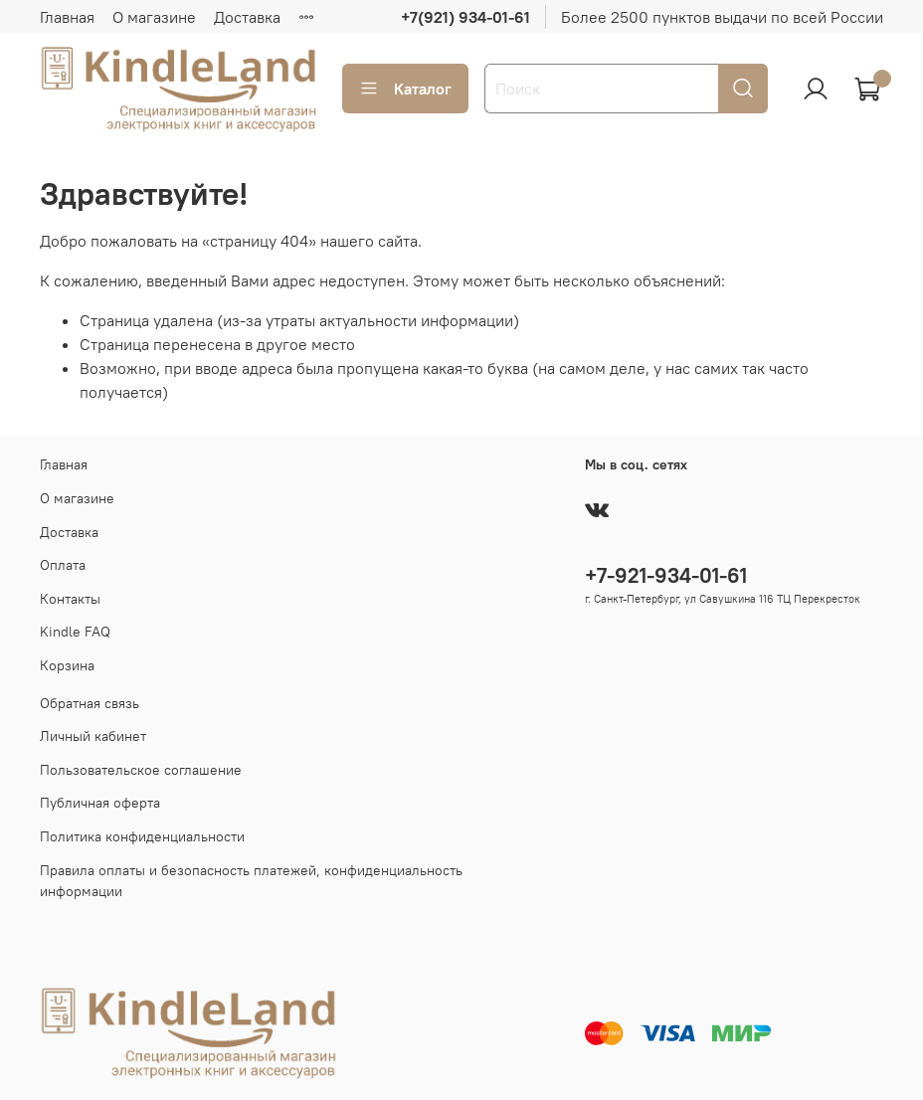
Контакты (70, 599)
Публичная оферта (100, 803)
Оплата (63, 565)
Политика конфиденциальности (142, 836)
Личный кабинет (93, 736)
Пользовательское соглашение (141, 770)
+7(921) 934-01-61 (465, 17)
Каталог (405, 88)
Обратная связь (89, 703)
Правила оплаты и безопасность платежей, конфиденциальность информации (251, 881)
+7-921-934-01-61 (666, 575)
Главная (67, 17)
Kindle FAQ (75, 632)
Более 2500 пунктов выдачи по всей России (722, 17)
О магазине (154, 17)
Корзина (67, 665)
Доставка (247, 17)
